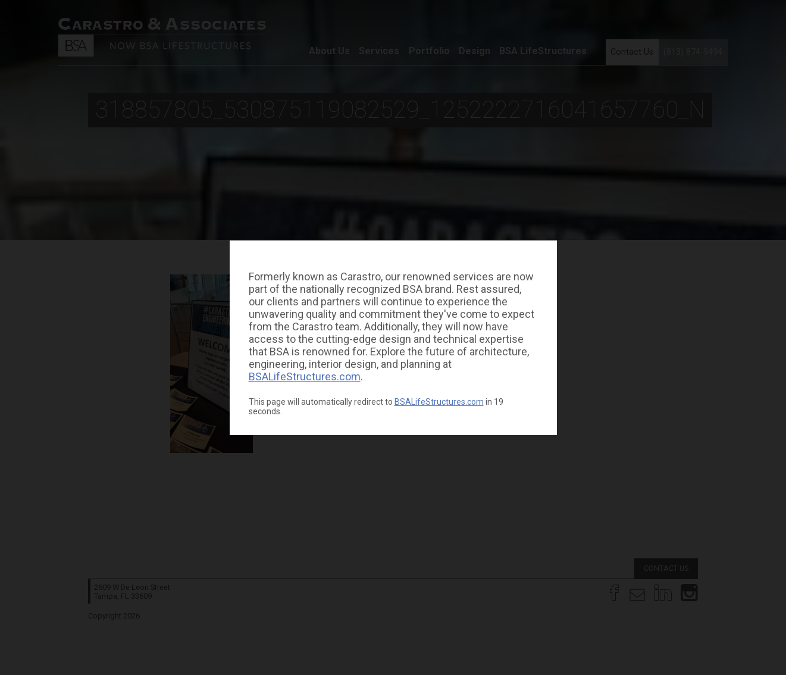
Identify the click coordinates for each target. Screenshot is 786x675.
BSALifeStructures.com (305, 376)
